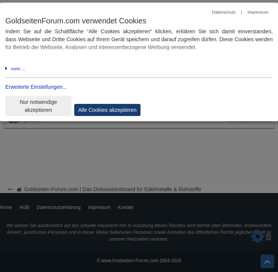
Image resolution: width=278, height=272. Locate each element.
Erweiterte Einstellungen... (36, 87)
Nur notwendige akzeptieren (38, 106)
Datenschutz (224, 12)
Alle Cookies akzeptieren (107, 110)
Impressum (257, 12)
